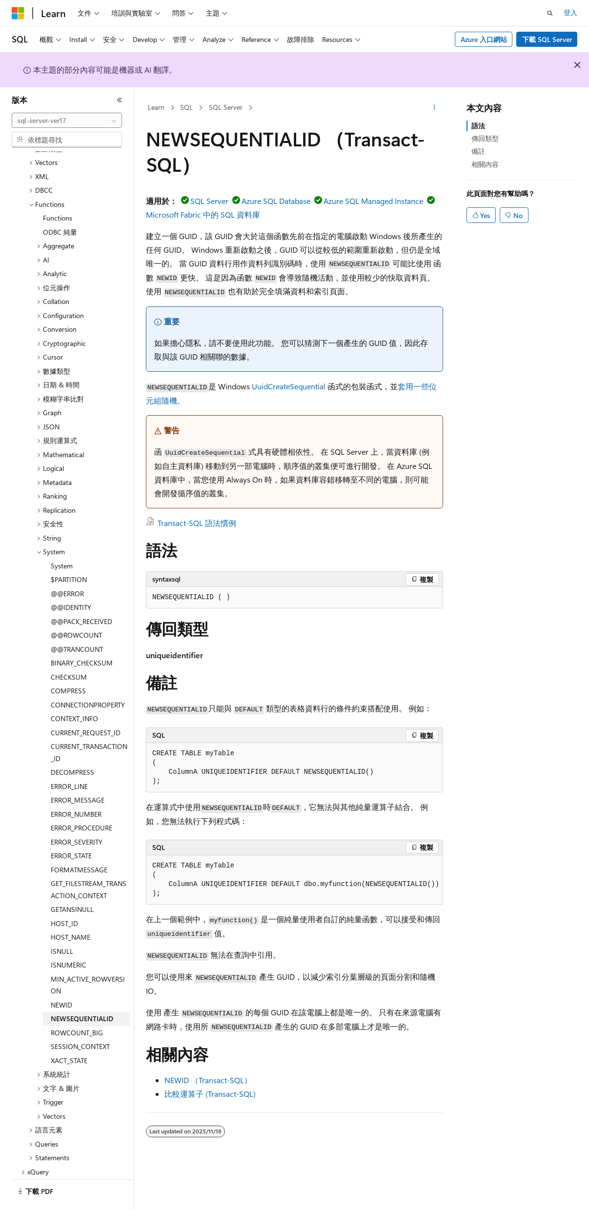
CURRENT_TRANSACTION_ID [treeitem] (89, 725)
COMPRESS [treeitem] (68, 663)
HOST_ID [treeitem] (64, 896)
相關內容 (485, 164)
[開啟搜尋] (550, 13)
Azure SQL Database (276, 201)
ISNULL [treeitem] (62, 924)
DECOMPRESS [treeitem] (72, 745)
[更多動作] (434, 108)
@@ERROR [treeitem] (67, 566)
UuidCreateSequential (288, 386)
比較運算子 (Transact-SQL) (210, 1094)
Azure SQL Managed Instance (373, 201)
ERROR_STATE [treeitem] (71, 828)
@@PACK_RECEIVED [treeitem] (81, 594)
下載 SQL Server (547, 39)
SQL (186, 107)
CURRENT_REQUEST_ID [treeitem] (86, 705)
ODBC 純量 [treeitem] (60, 205)
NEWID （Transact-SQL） (208, 1080)
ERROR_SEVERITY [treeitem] (76, 815)
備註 (478, 151)
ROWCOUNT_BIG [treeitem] (77, 1005)
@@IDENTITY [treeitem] (71, 580)
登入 (570, 12)
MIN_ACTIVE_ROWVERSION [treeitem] (88, 958)
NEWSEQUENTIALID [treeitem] (82, 991)
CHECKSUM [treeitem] (69, 650)
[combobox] (67, 120)
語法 (478, 125)
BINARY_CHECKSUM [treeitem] (82, 636)
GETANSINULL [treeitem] (72, 882)
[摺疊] (119, 100)
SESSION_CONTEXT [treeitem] (80, 1019)
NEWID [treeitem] (61, 978)
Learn (156, 107)
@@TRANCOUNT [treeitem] (77, 622)
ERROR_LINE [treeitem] (69, 759)
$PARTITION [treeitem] (69, 552)
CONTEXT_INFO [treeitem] (74, 691)
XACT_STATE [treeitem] (69, 1033)
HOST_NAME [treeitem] (70, 910)
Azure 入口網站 (484, 39)
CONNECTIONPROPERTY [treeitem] (88, 678)
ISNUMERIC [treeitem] (68, 938)
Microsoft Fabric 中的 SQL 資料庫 (203, 214)
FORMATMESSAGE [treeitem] (79, 842)
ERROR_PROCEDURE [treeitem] (81, 801)
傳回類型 (485, 138)
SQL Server (226, 107)
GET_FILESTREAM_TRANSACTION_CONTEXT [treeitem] (88, 862)
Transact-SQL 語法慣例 (197, 523)
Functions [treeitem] (57, 191)
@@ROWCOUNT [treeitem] (76, 608)
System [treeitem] (62, 539)
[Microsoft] (18, 13)
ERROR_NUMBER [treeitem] (76, 787)
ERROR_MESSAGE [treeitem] (77, 773)
